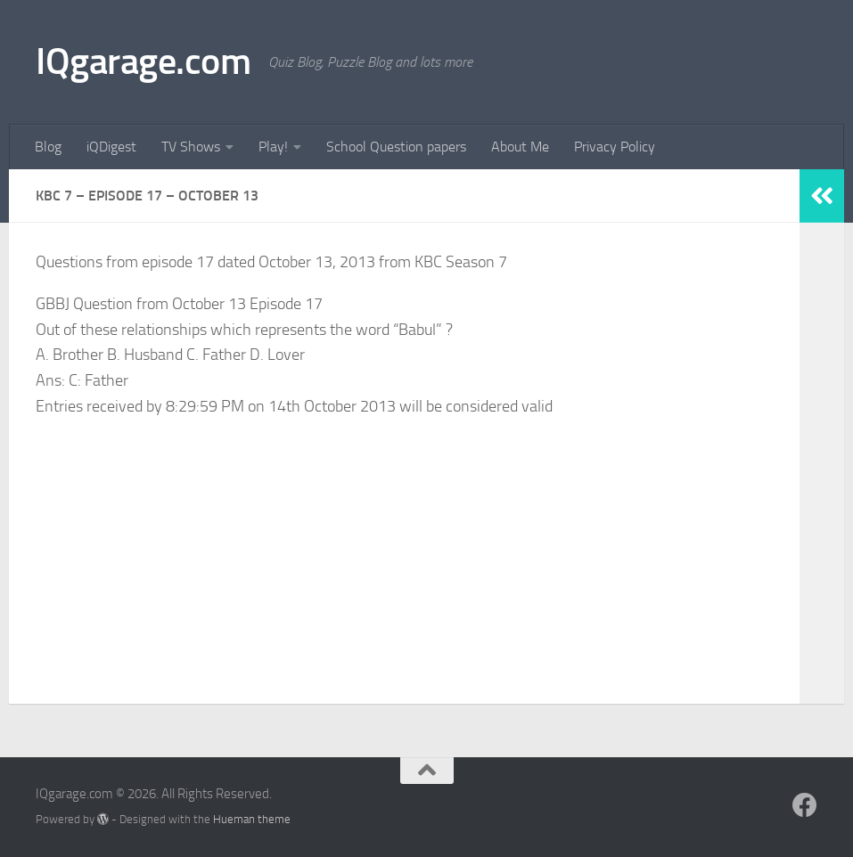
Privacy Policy (614, 146)
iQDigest (111, 146)
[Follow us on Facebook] (804, 805)
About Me (520, 146)
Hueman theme (252, 819)
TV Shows (190, 146)
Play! (273, 146)
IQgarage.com (143, 61)
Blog (48, 146)
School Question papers (396, 146)
